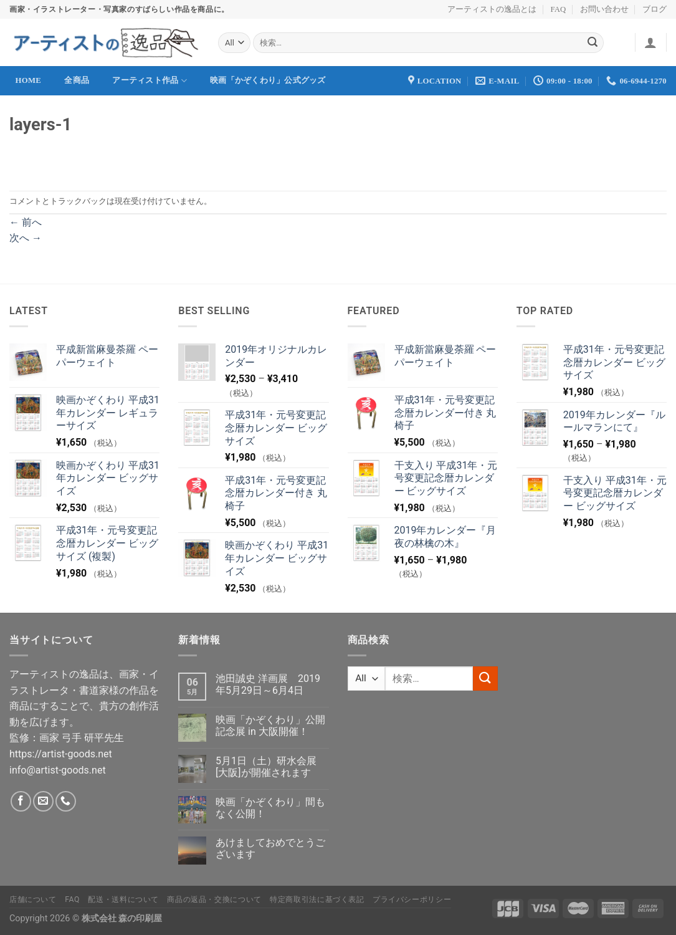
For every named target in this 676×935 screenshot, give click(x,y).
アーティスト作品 (149, 81)
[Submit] (592, 43)
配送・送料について (123, 899)
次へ (25, 238)
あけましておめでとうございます (270, 848)
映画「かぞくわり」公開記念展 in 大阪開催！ (270, 725)
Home (29, 80)
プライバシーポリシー (412, 899)
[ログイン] (650, 42)
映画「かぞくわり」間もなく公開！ (270, 808)
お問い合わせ (604, 9)
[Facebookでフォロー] (21, 801)
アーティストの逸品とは (491, 9)
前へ (25, 222)
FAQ (558, 9)
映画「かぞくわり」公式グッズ (268, 80)
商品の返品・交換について (214, 899)
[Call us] (65, 801)
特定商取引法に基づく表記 (317, 899)
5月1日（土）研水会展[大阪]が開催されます (266, 767)
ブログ (654, 9)
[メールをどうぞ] (43, 801)
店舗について (33, 899)
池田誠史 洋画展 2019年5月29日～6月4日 (268, 684)
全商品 (76, 80)
